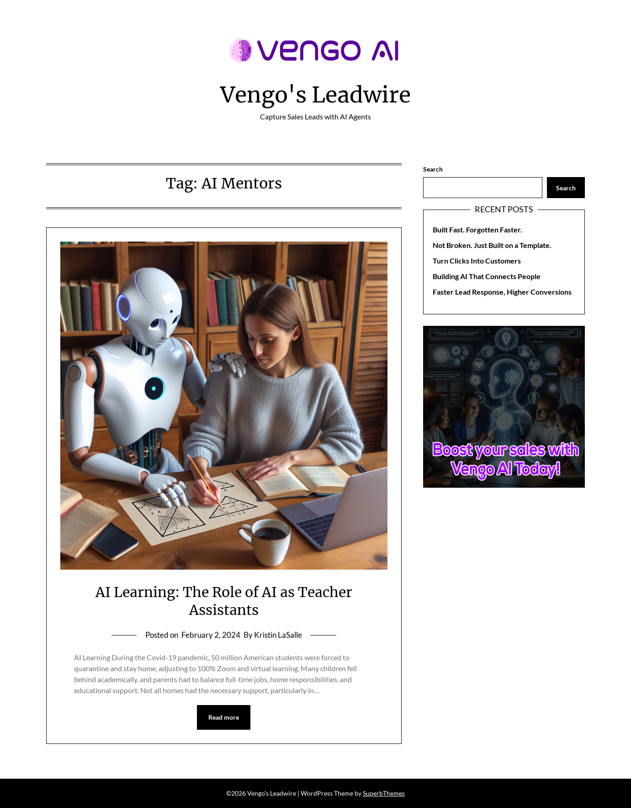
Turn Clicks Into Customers (477, 260)
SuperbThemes (384, 793)
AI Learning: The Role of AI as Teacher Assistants (223, 601)
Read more (223, 717)
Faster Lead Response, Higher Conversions (502, 291)
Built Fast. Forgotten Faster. (477, 229)
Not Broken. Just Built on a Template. (492, 245)
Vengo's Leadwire (315, 94)
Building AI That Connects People (487, 276)
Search (433, 169)
